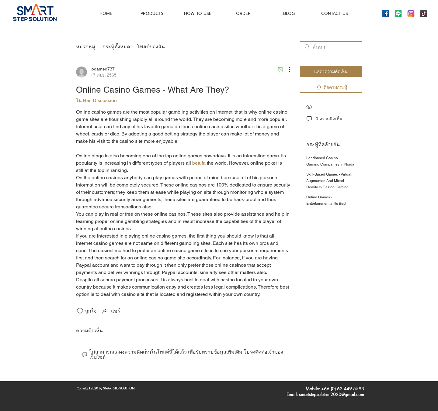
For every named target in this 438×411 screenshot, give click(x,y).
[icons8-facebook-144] (385, 13)
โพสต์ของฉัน (151, 47)
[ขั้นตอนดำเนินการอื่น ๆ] (286, 69)
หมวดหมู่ (85, 47)
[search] (331, 46)
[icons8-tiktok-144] (423, 13)
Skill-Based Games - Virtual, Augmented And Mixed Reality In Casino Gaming (329, 180)
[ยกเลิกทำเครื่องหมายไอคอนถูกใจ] (80, 311)
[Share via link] (110, 311)
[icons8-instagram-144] (410, 13)
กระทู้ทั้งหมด (116, 47)
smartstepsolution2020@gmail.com (331, 394)
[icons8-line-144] (398, 13)
